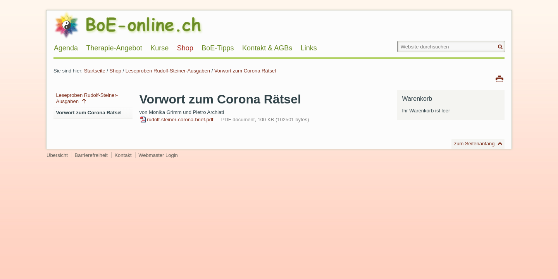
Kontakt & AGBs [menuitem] (267, 48)
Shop (115, 71)
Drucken (499, 78)
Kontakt (122, 155)
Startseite (94, 71)
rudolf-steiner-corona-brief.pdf (177, 119)
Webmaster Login (158, 155)
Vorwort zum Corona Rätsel (245, 71)
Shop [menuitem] (185, 48)
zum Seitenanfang (474, 143)
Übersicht (57, 155)
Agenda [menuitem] (66, 48)
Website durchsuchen (396, 40)
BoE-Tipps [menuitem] (218, 48)
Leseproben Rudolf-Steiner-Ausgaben (168, 71)
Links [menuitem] (309, 48)
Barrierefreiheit (91, 155)
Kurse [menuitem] (159, 48)
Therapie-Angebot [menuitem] (114, 48)
